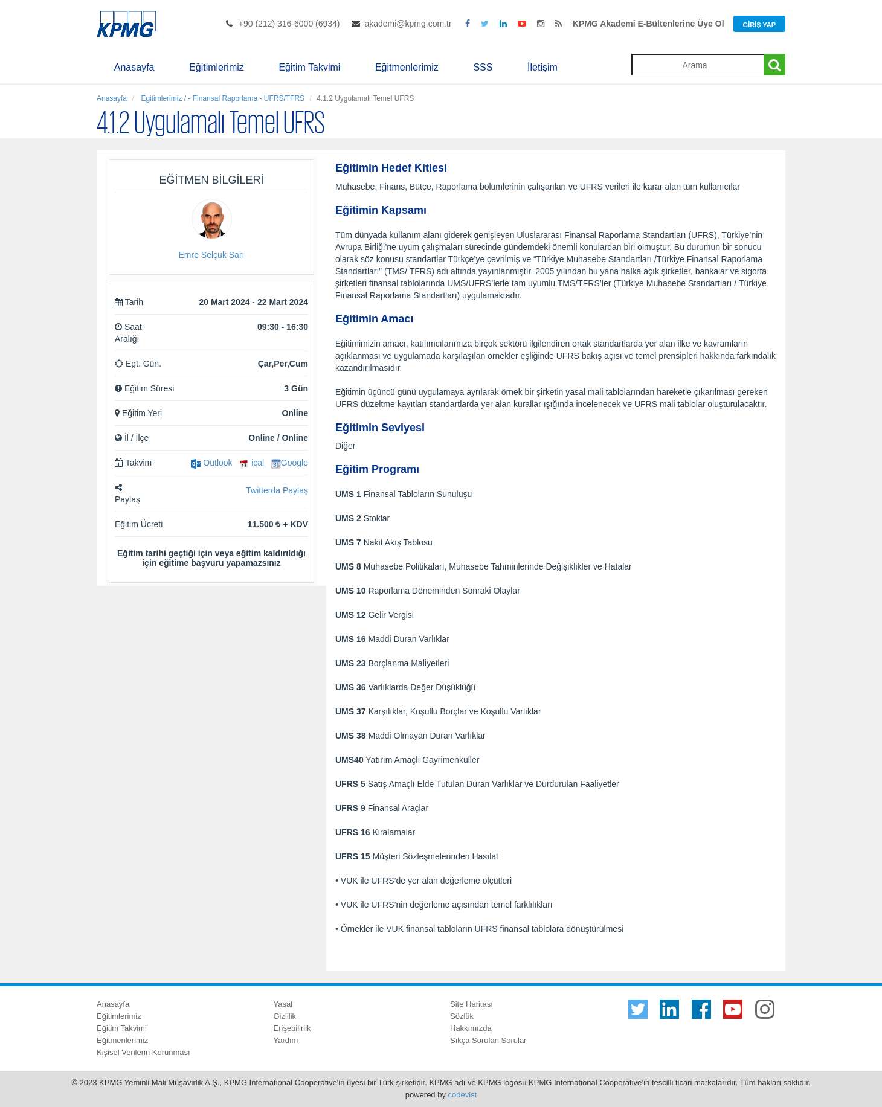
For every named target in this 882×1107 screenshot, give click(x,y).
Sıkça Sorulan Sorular (488, 1040)
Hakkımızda (471, 1028)
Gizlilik (285, 1016)
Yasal (283, 1004)
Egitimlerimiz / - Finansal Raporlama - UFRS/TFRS (221, 98)
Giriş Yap (759, 24)
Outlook (211, 462)
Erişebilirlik (292, 1028)
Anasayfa (134, 67)
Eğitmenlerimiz (407, 67)
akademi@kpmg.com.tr (407, 23)
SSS (482, 67)
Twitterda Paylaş (277, 490)
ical (251, 462)
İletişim (542, 67)
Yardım (286, 1040)
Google (289, 462)
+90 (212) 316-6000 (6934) (289, 23)
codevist (462, 1094)
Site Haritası (471, 1004)
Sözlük (462, 1016)
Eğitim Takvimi (309, 67)
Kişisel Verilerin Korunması (143, 1052)
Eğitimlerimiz (216, 67)
